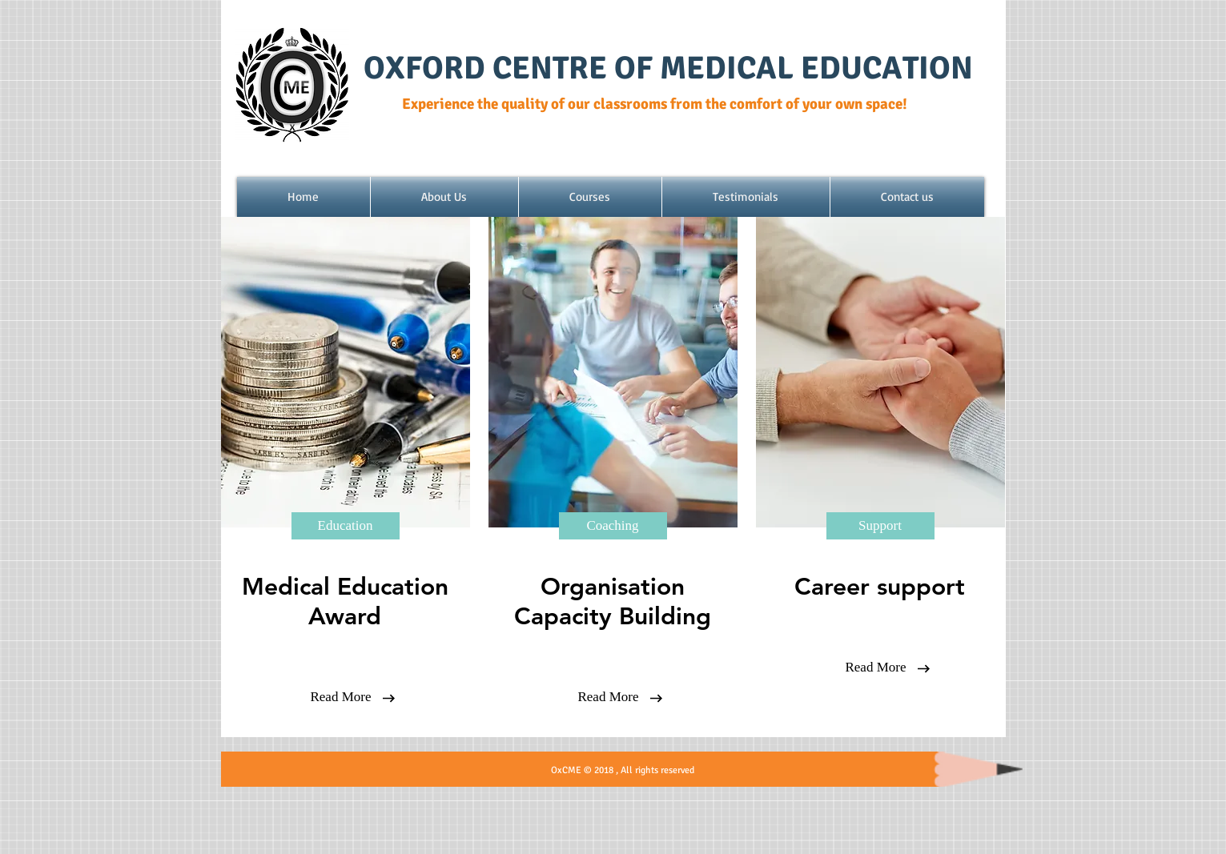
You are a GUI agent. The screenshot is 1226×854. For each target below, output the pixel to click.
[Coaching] (613, 525)
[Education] (345, 525)
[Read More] (341, 697)
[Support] (880, 525)
